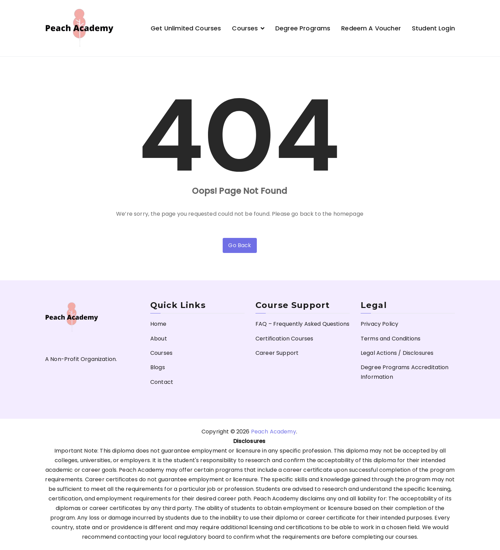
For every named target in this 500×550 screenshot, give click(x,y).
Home (158, 324)
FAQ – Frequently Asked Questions (302, 324)
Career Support (276, 353)
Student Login (433, 28)
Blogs (157, 367)
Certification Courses (284, 339)
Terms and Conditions (390, 339)
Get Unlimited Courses (186, 28)
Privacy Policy (379, 324)
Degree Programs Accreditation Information (405, 372)
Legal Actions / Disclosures (397, 353)
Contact (161, 382)
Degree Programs (302, 28)
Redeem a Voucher (371, 28)
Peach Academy (273, 431)
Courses (245, 28)
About (158, 339)
